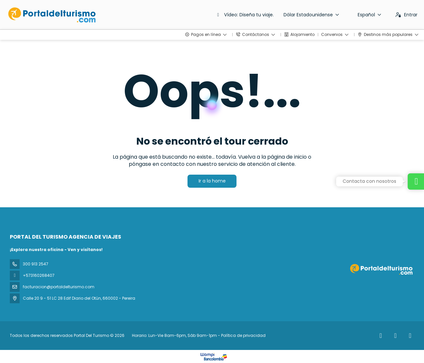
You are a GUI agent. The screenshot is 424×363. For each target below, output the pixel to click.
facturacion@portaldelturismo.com (58, 287)
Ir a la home (212, 181)
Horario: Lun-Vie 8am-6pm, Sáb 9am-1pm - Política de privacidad (199, 335)
